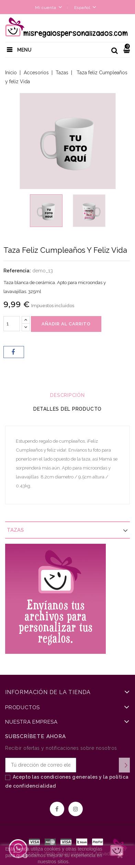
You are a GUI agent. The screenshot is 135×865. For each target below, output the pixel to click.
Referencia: (17, 270)
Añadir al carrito (66, 323)
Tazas (15, 530)
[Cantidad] (11, 323)
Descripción (67, 395)
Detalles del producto (67, 409)
